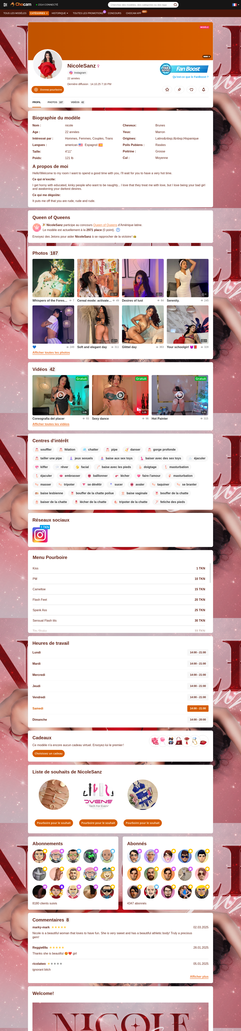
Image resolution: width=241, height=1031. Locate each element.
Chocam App (134, 13)
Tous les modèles (14, 13)
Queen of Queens (105, 225)
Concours (114, 13)
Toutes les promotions (89, 13)
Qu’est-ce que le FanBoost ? (191, 76)
